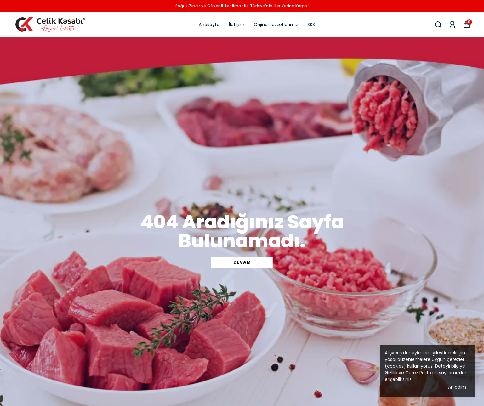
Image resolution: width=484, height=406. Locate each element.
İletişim (236, 24)
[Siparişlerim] (452, 25)
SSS (311, 24)
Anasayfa (209, 24)
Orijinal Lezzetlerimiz (276, 24)
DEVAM (242, 262)
